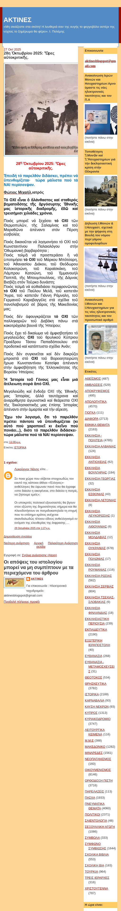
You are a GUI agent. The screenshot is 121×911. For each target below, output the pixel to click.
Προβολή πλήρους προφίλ (22, 601)
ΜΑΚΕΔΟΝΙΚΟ (95, 746)
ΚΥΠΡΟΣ (91, 713)
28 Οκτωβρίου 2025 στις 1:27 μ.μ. (32, 528)
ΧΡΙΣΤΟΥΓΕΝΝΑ (96, 888)
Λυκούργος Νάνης (26, 469)
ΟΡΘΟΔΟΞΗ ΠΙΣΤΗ (98, 780)
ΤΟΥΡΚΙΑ (91, 871)
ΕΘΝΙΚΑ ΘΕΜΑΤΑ (97, 425)
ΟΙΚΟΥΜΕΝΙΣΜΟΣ (98, 770)
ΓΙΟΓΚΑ (90, 412)
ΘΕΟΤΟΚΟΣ (93, 677)
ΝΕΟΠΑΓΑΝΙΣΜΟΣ (98, 759)
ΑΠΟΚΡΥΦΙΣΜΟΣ (97, 391)
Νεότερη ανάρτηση (16, 543)
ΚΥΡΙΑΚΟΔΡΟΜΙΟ (97, 719)
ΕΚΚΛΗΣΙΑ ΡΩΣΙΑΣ (98, 576)
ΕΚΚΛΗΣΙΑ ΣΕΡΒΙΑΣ (99, 586)
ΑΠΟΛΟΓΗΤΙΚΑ (96, 401)
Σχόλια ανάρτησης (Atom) (39, 555)
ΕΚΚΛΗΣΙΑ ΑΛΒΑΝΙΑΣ (100, 446)
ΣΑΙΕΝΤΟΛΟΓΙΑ (96, 820)
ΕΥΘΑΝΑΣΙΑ (93, 656)
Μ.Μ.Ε (89, 740)
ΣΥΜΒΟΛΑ (92, 837)
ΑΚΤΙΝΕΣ (17, 19)
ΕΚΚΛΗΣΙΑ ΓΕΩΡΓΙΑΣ (100, 478)
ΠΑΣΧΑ (90, 797)
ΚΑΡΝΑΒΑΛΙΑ (94, 700)
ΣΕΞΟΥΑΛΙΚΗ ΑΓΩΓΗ (100, 827)
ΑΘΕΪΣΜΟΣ (93, 378)
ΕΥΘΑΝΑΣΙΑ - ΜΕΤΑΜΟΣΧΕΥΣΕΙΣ (99, 666)
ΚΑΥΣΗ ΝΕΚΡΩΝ (97, 706)
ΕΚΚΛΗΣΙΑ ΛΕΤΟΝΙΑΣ (100, 500)
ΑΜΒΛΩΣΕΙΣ (94, 385)
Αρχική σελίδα (39, 544)
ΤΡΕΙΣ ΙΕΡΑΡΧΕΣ (97, 877)
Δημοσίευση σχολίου (18, 536)
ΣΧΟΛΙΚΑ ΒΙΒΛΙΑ (97, 854)
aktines (37, 579)
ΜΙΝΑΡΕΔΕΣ (94, 753)
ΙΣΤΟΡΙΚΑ (20, 447)
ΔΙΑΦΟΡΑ (91, 418)
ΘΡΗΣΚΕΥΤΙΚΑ (95, 683)
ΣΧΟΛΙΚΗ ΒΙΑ (94, 865)
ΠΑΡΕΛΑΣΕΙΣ (94, 791)
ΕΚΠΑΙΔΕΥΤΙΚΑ (96, 629)
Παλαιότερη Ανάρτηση (63, 543)
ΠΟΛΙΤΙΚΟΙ (92, 814)
